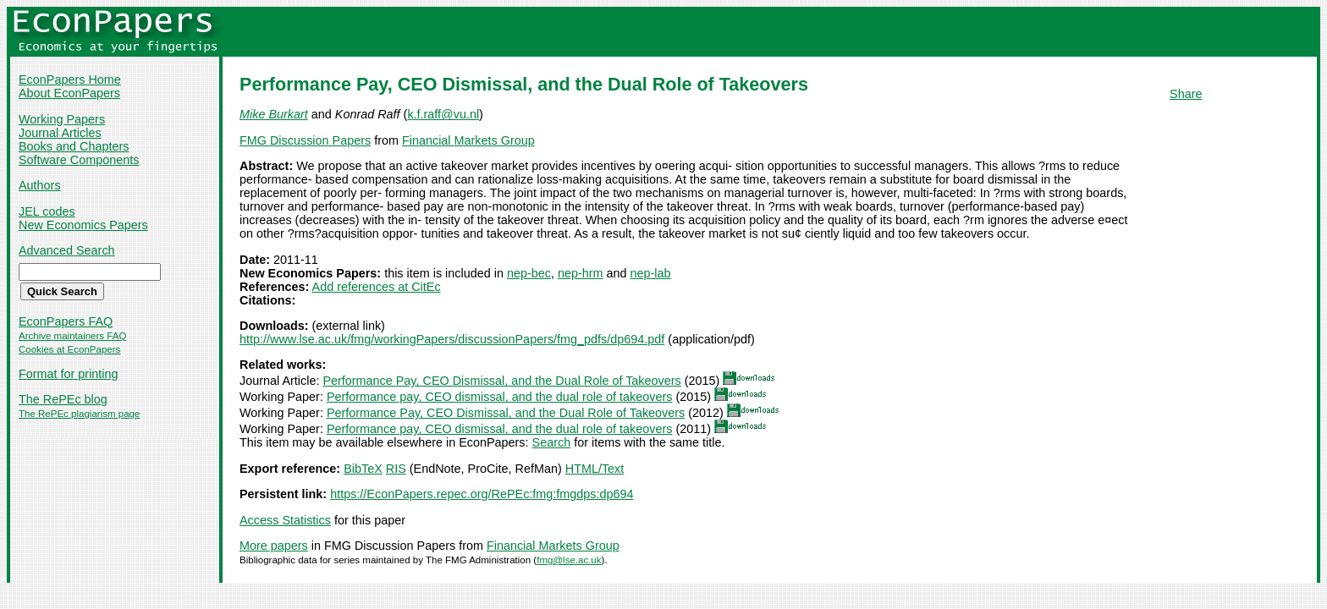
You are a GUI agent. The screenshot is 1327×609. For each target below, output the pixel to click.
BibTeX (363, 468)
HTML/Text (595, 468)
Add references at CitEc (376, 287)
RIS (396, 468)
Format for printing (68, 374)
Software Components (79, 160)
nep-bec (529, 273)
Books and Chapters (74, 146)
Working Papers (62, 119)
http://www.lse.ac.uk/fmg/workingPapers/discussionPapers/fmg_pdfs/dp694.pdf (452, 339)
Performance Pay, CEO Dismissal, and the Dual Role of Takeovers (501, 380)
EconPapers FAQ (66, 321)
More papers (274, 545)
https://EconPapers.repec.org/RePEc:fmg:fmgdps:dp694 (481, 494)
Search (551, 442)
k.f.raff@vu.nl (443, 114)
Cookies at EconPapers (69, 349)
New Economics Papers (83, 225)
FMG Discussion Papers (305, 140)
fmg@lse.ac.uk (569, 560)
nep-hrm (580, 273)
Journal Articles (60, 133)
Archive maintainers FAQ (72, 336)
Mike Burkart (274, 114)
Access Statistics (285, 520)
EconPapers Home (70, 79)
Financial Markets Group (468, 140)
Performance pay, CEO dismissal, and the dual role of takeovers (499, 396)
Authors (40, 185)
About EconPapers (69, 93)
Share (1186, 94)
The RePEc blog (63, 399)
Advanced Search (67, 250)
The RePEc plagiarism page (79, 414)
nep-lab (650, 273)
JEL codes (47, 211)
